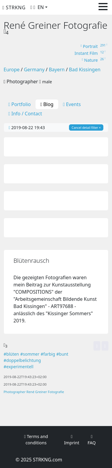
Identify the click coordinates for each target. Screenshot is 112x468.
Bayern (57, 69)
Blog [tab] (46, 104)
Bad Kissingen (85, 69)
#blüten (11, 354)
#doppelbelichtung (22, 360)
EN (41, 7)
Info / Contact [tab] (25, 113)
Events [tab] (72, 104)
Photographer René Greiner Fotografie (34, 392)
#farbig (48, 354)
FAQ (92, 440)
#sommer (29, 354)
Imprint (71, 440)
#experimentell (18, 366)
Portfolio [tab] (19, 104)
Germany (34, 69)
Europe (12, 69)
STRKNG (14, 7)
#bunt (62, 354)
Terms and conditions (36, 440)
